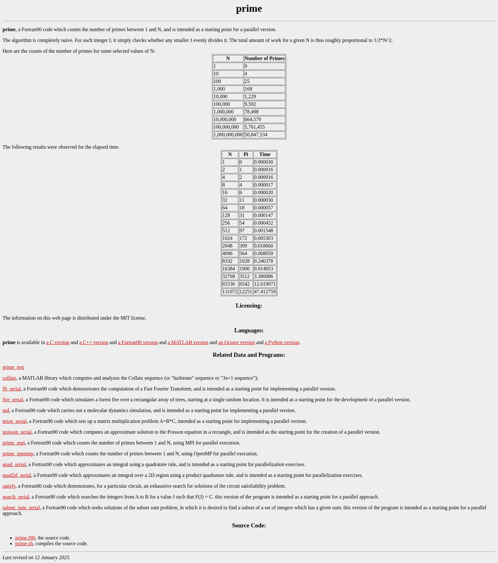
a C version (58, 342)
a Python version (282, 342)
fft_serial (12, 388)
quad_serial (14, 464)
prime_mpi (14, 442)
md (6, 410)
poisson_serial (17, 432)
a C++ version (93, 342)
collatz (9, 378)
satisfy (9, 486)
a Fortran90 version (138, 342)
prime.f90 (25, 537)
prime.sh (24, 543)
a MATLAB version (188, 342)
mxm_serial (15, 421)
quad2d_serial (17, 475)
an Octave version (236, 342)
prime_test (13, 367)
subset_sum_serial (21, 507)
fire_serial (13, 399)
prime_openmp (18, 453)
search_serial (16, 496)
